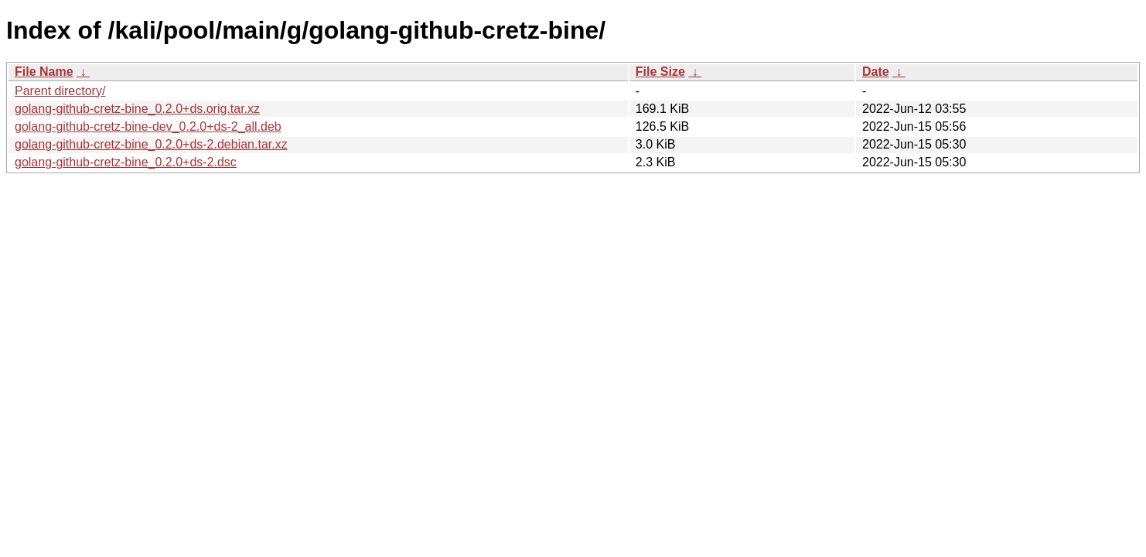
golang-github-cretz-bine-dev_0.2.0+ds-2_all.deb (148, 126)
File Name (44, 71)
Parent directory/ (60, 90)
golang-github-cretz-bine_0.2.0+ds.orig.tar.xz (137, 108)
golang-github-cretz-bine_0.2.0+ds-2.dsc (126, 162)
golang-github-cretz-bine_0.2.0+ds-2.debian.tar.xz (151, 144)
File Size (660, 71)
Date (875, 71)
